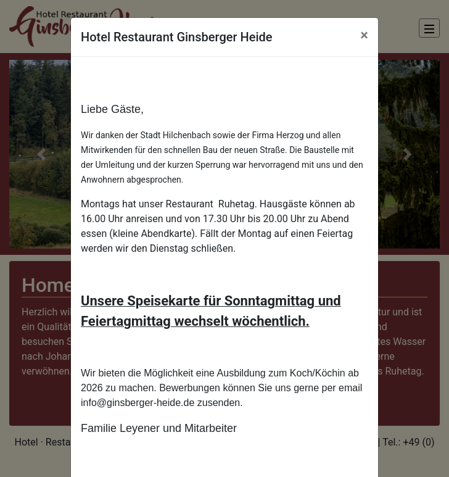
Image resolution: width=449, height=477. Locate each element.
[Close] (364, 35)
